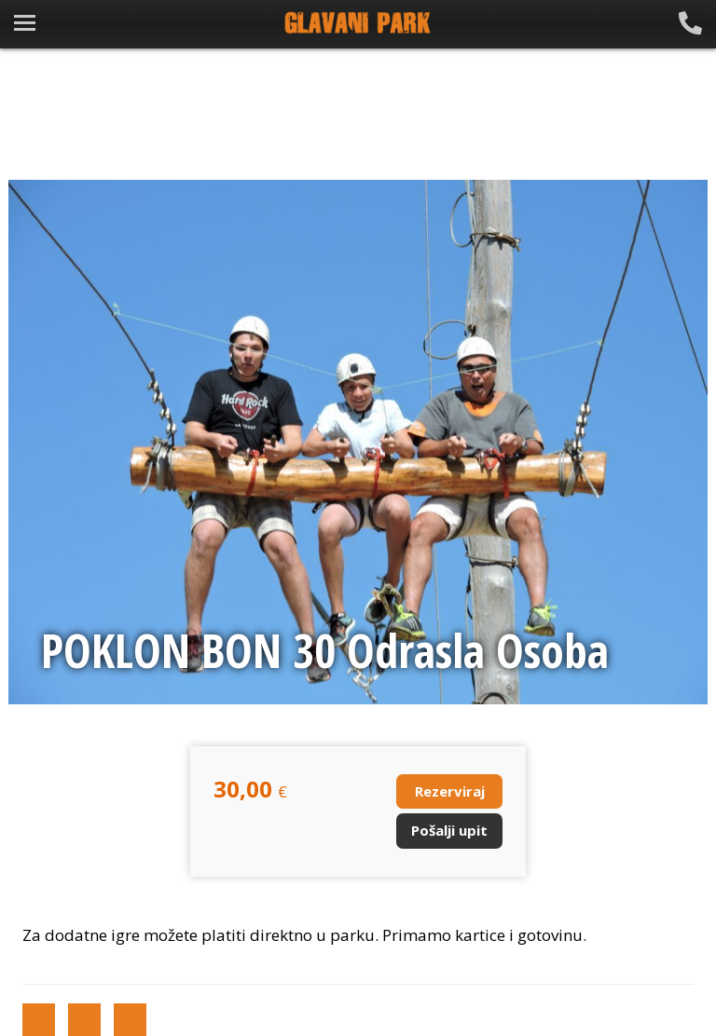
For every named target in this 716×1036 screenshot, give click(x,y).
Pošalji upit (449, 830)
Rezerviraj (450, 791)
